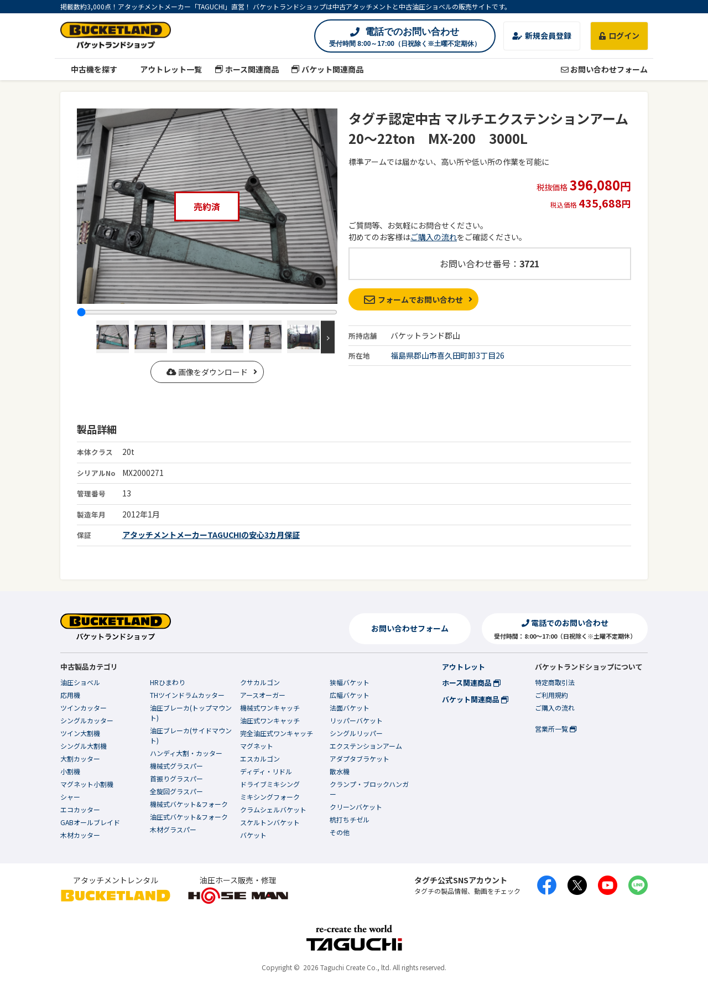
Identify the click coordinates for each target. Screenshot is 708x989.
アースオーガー (262, 695)
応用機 (70, 695)
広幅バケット (349, 695)
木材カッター (80, 835)
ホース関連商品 (247, 69)
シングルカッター (86, 720)
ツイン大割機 (80, 733)
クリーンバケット (356, 806)
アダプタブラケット (359, 758)
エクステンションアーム (366, 745)
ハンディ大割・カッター (186, 753)
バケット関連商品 (327, 69)
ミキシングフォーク (270, 796)
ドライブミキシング (270, 784)
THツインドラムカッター (187, 695)
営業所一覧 (555, 728)
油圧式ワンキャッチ (270, 720)
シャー (70, 796)
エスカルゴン (260, 758)
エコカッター (80, 809)
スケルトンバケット (270, 822)
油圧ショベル (80, 682)
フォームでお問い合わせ (413, 299)
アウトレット (463, 666)
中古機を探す (88, 69)
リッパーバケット (356, 720)
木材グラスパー (173, 829)
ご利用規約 (551, 695)
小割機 (70, 771)
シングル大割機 (83, 745)
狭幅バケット (349, 682)
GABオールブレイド (90, 822)
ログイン (619, 35)
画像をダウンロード (207, 371)
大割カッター (80, 758)
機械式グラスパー (176, 765)
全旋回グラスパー (176, 791)
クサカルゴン (260, 682)
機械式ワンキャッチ (270, 707)
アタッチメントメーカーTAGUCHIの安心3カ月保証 (211, 534)
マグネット (256, 745)
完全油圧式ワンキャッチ (276, 733)
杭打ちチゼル (349, 819)
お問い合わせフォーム (604, 69)
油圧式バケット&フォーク (189, 816)
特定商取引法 (555, 682)
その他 (340, 832)
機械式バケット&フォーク (189, 804)
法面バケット (349, 707)
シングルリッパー (356, 733)
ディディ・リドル (266, 771)
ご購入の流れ (433, 236)
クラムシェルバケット (273, 809)
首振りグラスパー (176, 778)
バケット (253, 835)
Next (328, 336)
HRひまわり (167, 682)
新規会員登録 (541, 35)
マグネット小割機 (86, 784)
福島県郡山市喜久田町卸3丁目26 (447, 355)
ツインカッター (83, 707)
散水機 (340, 771)
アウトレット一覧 (166, 69)
